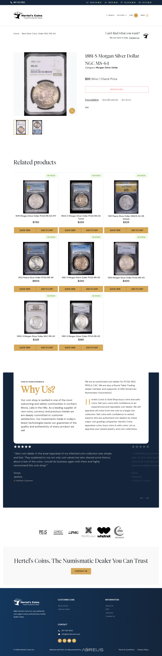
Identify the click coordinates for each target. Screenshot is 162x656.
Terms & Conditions (127, 650)
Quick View (25, 230)
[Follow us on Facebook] (60, 641)
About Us (109, 606)
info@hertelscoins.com (71, 634)
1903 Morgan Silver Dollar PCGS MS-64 (126, 277)
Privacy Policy (143, 650)
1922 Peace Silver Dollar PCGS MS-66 (36, 277)
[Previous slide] (141, 498)
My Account (63, 606)
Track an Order (64, 609)
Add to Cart (47, 230)
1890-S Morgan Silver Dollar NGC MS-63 (36, 336)
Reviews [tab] (126, 99)
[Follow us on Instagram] (65, 641)
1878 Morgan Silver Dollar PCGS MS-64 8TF (36, 216)
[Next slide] (147, 498)
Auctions (109, 613)
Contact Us (81, 571)
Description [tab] (92, 99)
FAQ (107, 609)
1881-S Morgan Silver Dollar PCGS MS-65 (81, 277)
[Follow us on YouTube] (69, 641)
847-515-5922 (19, 2)
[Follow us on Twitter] (74, 641)
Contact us (134, 37)
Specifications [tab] (110, 99)
